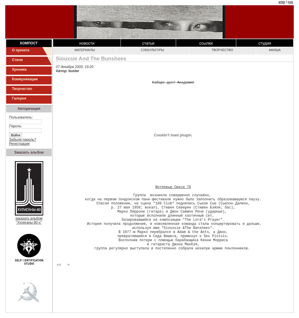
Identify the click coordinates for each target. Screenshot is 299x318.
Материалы (84, 50)
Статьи (148, 43)
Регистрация (19, 144)
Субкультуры (152, 50)
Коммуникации (25, 79)
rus (290, 2)
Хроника (19, 69)
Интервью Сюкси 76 (173, 188)
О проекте (20, 50)
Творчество (22, 89)
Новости (86, 43)
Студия (264, 43)
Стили (17, 60)
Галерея (19, 98)
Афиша (275, 50)
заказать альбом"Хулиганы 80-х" (29, 219)
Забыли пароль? (22, 140)
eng (282, 2)
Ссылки (206, 43)
